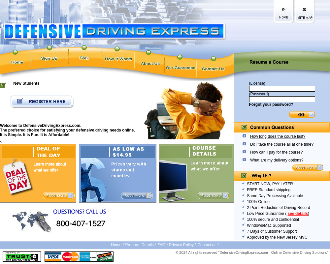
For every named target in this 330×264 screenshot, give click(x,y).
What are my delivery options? (276, 160)
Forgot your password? (271, 104)
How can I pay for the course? (276, 152)
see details (298, 213)
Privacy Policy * (183, 245)
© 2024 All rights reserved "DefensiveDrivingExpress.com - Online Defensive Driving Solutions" (252, 252)
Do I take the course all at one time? (282, 144)
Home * (118, 245)
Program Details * (141, 245)
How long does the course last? (277, 136)
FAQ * (163, 245)
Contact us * (208, 245)
